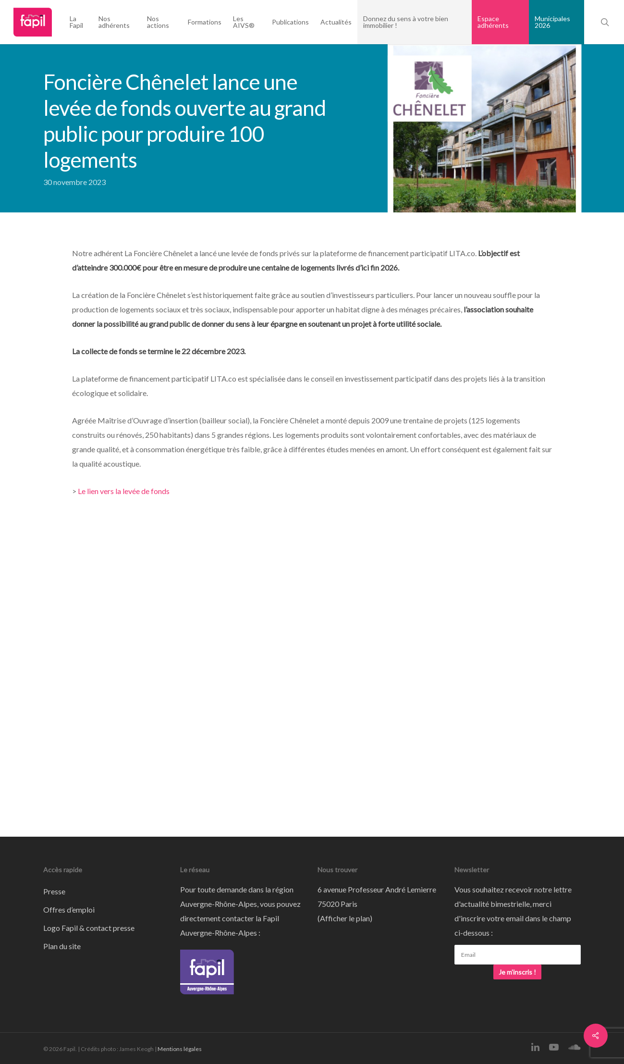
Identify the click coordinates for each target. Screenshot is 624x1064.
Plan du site (62, 946)
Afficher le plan (345, 918)
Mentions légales (180, 1048)
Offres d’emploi (69, 909)
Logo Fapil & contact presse (89, 927)
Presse (54, 891)
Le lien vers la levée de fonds (124, 490)
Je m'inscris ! (517, 972)
